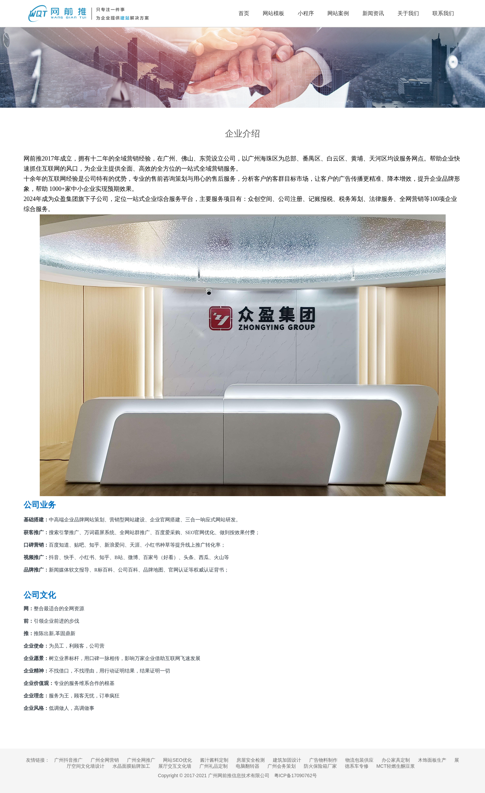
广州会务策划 (281, 766)
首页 (243, 13)
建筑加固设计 (287, 760)
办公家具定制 (396, 760)
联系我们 (443, 13)
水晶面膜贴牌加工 (131, 766)
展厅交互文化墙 (174, 766)
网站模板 (273, 13)
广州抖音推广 (68, 760)
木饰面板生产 (432, 760)
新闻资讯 (373, 13)
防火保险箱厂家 (320, 766)
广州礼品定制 (213, 766)
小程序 (306, 13)
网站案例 (338, 13)
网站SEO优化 (177, 760)
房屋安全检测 (250, 760)
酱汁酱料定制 (214, 760)
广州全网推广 (141, 760)
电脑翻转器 (247, 766)
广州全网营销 (105, 760)
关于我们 (408, 13)
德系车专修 (356, 766)
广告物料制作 (323, 760)
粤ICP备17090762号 (295, 775)
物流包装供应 (359, 760)
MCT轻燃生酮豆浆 (395, 766)
